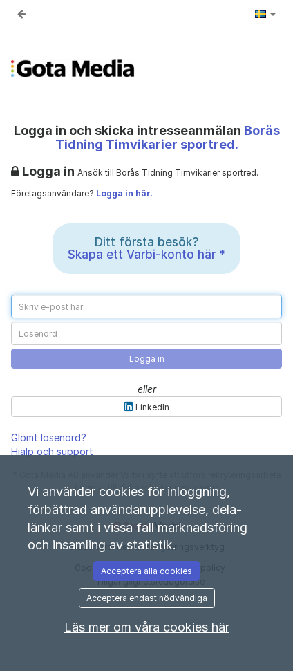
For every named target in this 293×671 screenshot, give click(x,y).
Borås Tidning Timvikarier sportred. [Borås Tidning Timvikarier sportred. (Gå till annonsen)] (167, 137)
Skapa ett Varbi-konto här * (146, 254)
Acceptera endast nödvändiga (146, 598)
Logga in (146, 358)
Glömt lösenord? (48, 437)
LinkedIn (146, 406)
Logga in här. (124, 193)
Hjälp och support (52, 451)
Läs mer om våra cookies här (146, 627)
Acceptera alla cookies (146, 571)
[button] (265, 14)
